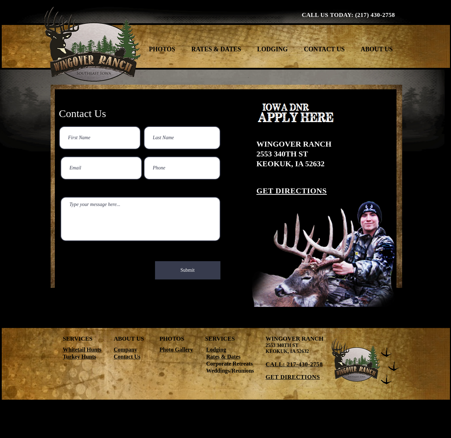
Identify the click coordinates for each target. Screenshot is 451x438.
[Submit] (187, 270)
